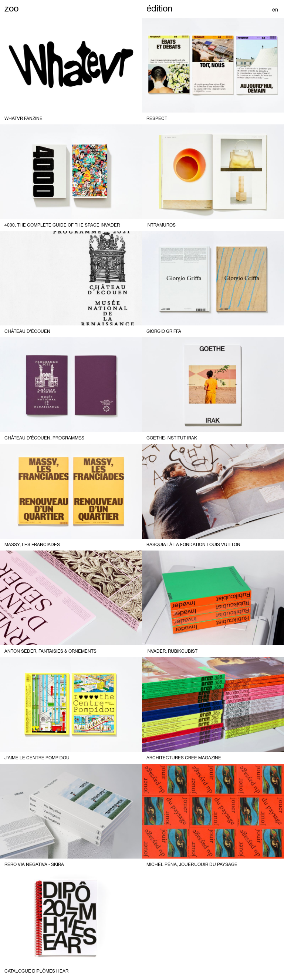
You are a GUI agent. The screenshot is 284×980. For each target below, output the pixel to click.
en (275, 10)
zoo (11, 8)
